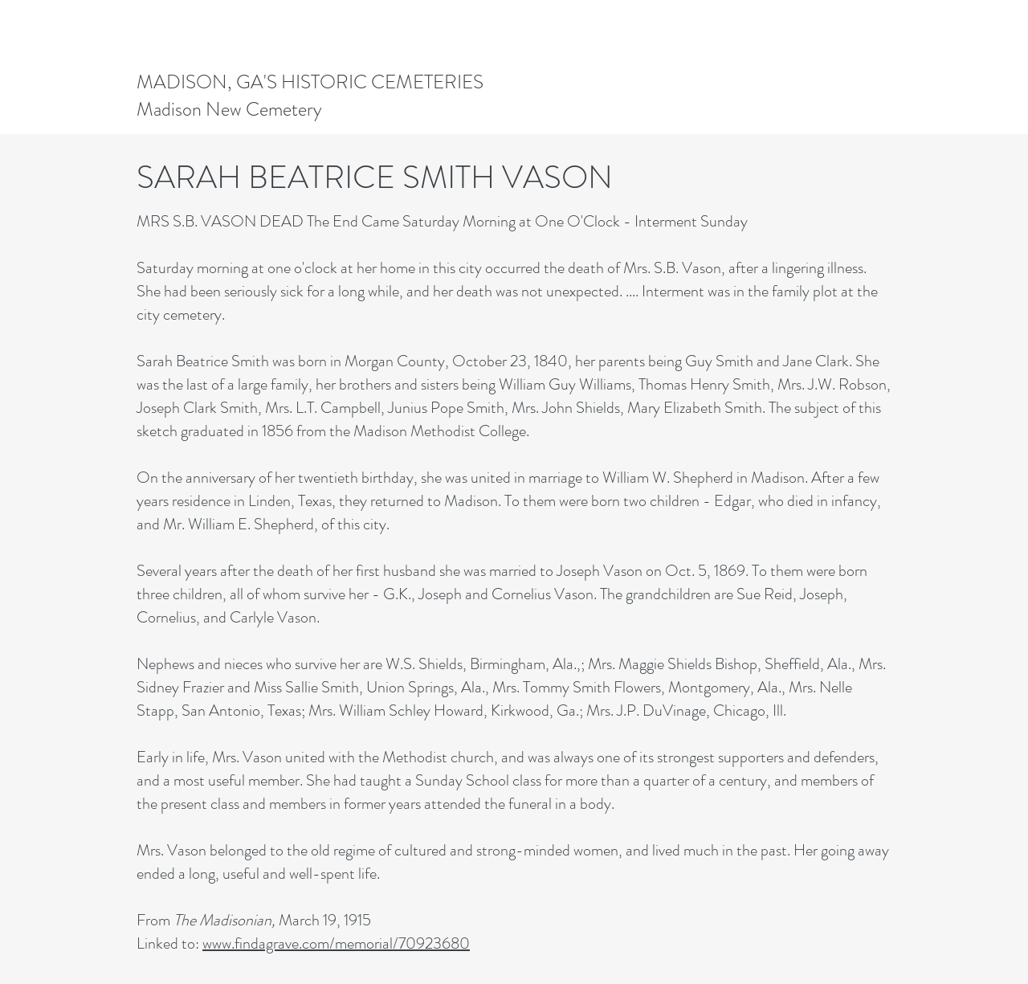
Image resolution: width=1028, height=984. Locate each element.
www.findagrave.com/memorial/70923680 (336, 943)
